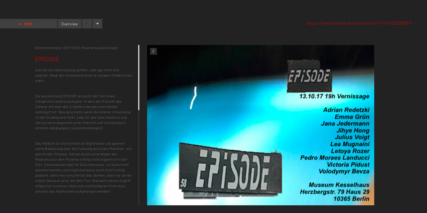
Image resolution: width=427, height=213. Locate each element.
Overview (69, 24)
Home (25, 24)
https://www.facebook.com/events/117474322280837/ (359, 22)
